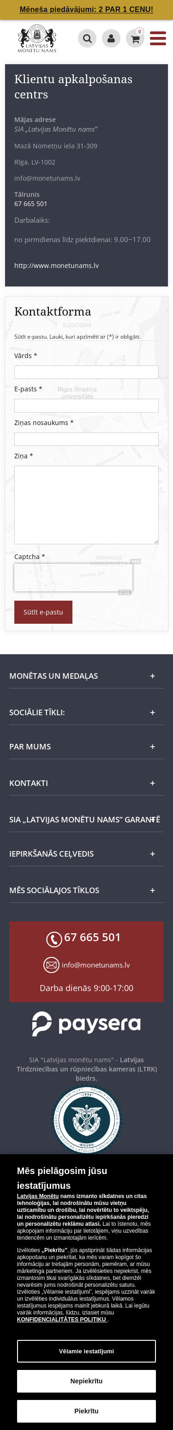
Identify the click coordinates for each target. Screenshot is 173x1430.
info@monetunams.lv (96, 964)
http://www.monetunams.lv (56, 265)
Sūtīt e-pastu (43, 612)
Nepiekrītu (87, 1386)
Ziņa (23, 455)
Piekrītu (86, 1416)
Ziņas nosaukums (44, 422)
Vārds (25, 355)
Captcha (29, 556)
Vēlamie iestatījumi (86, 1356)
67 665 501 (31, 203)
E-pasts (28, 388)
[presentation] (68, 577)
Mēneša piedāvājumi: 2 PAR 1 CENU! (87, 9)
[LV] (37, 38)
